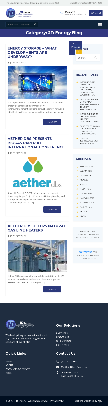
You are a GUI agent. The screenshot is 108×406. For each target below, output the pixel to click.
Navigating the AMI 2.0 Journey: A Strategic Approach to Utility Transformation (89, 104)
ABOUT (9, 365)
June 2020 (84, 180)
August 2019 (86, 207)
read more (52, 122)
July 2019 (84, 211)
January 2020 (86, 193)
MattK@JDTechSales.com (75, 14)
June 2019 (84, 216)
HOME (8, 361)
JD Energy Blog (18, 62)
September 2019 (87, 202)
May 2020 (84, 184)
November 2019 (87, 198)
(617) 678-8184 (70, 12)
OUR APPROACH (64, 341)
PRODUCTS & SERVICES (17, 369)
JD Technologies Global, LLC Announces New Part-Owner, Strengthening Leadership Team (87, 88)
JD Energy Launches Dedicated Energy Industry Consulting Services (90, 118)
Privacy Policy (57, 401)
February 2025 (86, 166)
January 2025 (86, 171)
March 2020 (85, 189)
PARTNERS (62, 333)
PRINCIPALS (62, 345)
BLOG (8, 373)
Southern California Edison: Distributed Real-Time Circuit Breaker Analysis (90, 130)
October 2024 (86, 175)
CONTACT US (96, 13)
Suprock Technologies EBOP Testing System (89, 141)
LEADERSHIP (62, 337)
